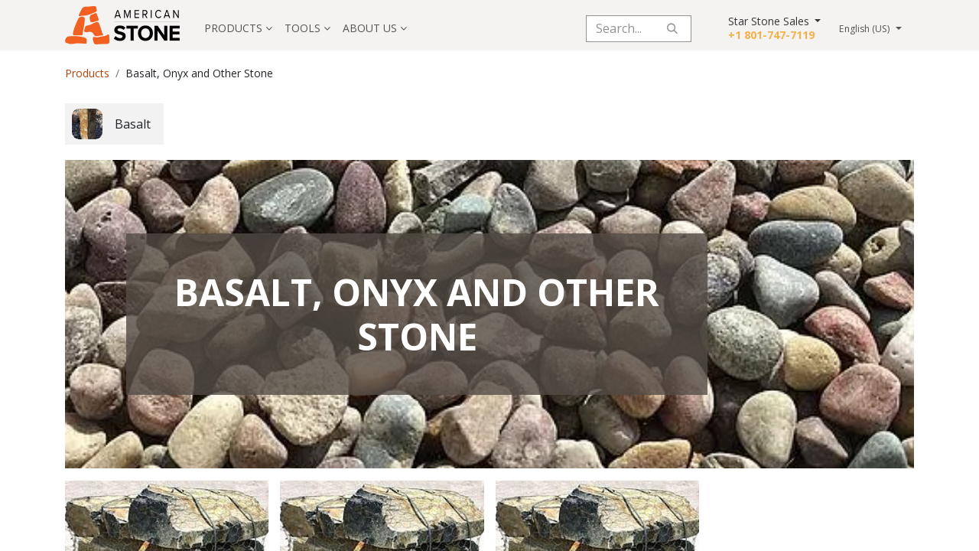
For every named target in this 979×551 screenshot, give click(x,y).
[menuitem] (238, 28)
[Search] (672, 28)
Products (87, 73)
